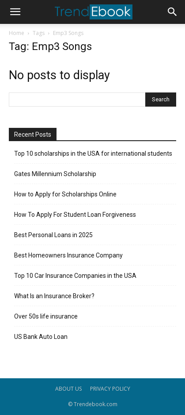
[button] (15, 12)
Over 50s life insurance (46, 316)
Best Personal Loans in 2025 (53, 234)
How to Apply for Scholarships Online (65, 194)
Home (16, 33)
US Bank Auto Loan (41, 336)
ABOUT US (68, 388)
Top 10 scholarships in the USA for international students (93, 153)
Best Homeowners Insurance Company (68, 255)
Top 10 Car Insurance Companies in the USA (75, 275)
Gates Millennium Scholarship (55, 173)
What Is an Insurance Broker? (54, 296)
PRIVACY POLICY (110, 388)
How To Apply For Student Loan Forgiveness (75, 214)
